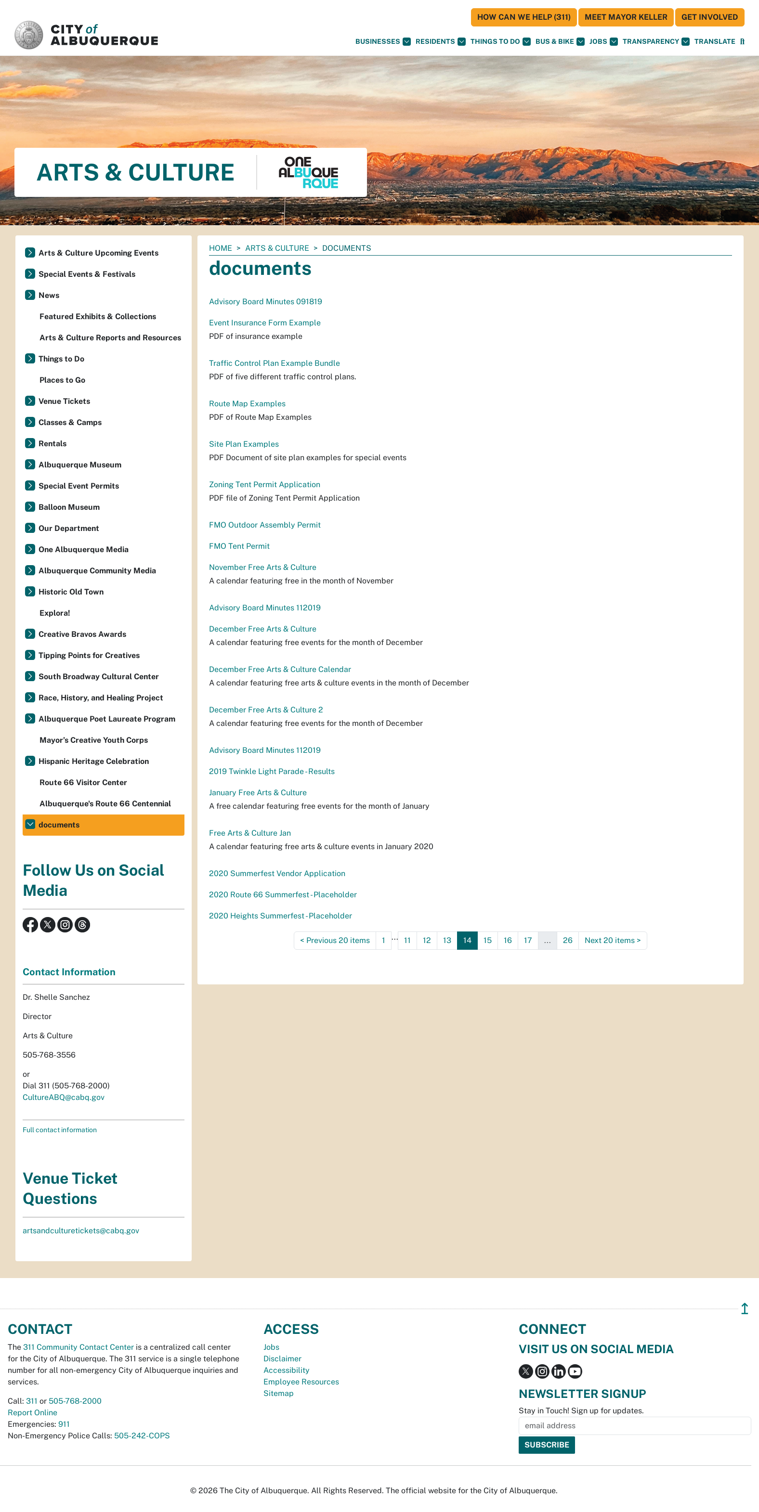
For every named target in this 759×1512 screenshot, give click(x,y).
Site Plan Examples (244, 444)
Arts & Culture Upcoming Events (98, 253)
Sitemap (278, 1393)
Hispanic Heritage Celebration (94, 761)
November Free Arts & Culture (262, 567)
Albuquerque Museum (80, 464)
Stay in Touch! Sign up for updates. (581, 1410)
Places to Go (62, 380)
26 (568, 940)
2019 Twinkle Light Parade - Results (272, 771)
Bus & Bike (560, 42)
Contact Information (69, 972)
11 (407, 940)
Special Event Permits (79, 486)
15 (488, 940)
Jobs (603, 42)
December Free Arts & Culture (262, 628)
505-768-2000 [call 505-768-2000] (75, 1401)
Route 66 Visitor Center (83, 782)
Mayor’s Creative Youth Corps (93, 740)
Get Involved (709, 17)
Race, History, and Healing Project (101, 697)
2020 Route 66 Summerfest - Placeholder (283, 894)
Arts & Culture (277, 248)
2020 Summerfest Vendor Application (277, 873)
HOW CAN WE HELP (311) (524, 17)
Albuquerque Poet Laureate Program (107, 719)
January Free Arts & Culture (258, 792)
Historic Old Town (71, 591)
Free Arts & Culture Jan (250, 833)
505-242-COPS (142, 1435)
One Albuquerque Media (84, 549)
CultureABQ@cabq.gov (64, 1097)
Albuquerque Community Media (97, 570)
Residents (441, 42)
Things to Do (61, 358)
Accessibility (286, 1370)
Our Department (69, 528)
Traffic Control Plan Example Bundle (274, 363)
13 (447, 940)
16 (508, 940)
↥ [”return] (744, 1309)
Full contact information (60, 1130)
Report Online (32, 1412)
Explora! (54, 613)
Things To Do (501, 42)
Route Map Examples (247, 403)
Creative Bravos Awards (82, 634)
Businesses (383, 42)
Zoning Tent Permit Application (264, 484)
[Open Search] (742, 42)
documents (59, 824)
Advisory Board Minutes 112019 (265, 607)
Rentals (52, 443)
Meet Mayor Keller (626, 17)
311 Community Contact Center (78, 1347)
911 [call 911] (64, 1424)
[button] (714, 42)
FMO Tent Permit (239, 546)
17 (528, 940)
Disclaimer (282, 1358)
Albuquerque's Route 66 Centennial (105, 803)
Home (220, 248)
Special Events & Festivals (87, 274)
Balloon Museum (69, 507)
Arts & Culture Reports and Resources (110, 337)
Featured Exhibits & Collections (97, 316)
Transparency (656, 42)
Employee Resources (301, 1381)
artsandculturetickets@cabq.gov (81, 1230)
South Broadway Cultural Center (99, 676)
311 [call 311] (32, 1401)
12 (427, 940)
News (49, 295)
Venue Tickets (64, 401)
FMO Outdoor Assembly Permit (265, 525)
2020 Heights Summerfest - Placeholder (280, 915)
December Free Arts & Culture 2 (266, 709)
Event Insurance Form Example (265, 322)
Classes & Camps (70, 422)
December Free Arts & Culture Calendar (280, 669)
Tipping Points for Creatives (89, 655)
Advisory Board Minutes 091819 (265, 301)
